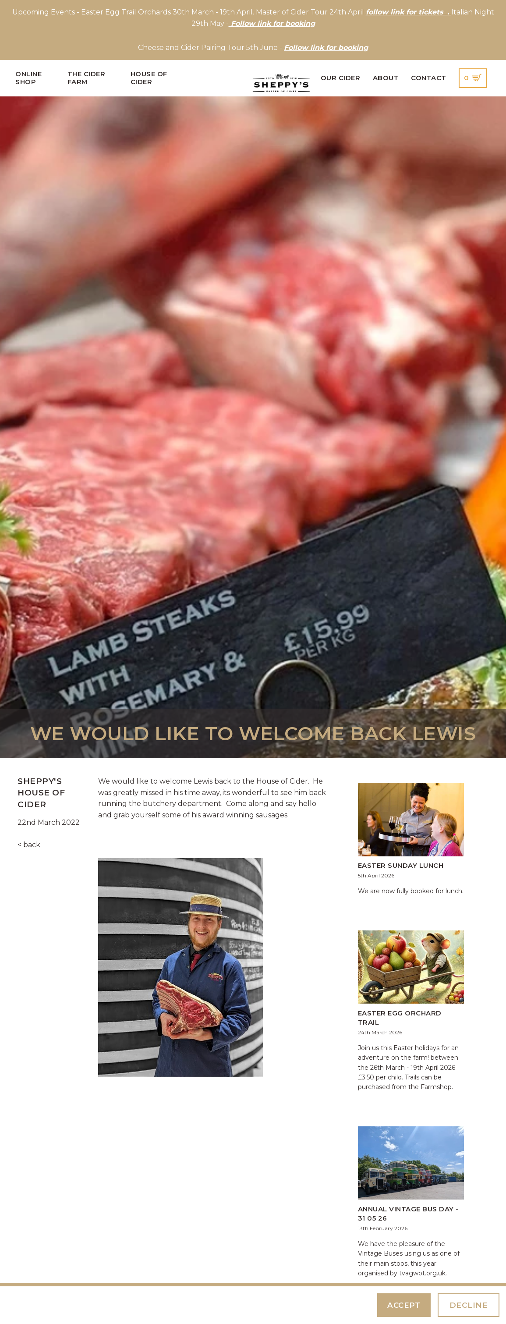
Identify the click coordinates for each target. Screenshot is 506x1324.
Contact (428, 78)
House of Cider (149, 78)
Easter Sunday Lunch (401, 865)
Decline (468, 1305)
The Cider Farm (86, 78)
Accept (403, 1305)
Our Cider (341, 78)
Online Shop (28, 78)
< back (29, 845)
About (386, 78)
